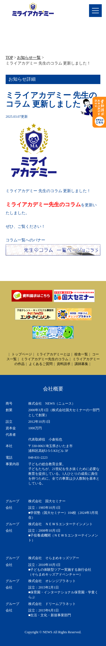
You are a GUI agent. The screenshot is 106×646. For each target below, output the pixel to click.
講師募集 (81, 364)
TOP (9, 57)
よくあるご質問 (41, 364)
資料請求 (63, 364)
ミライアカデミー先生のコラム (43, 204)
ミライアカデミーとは (53, 354)
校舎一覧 (81, 354)
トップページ (22, 354)
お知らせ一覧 (29, 57)
